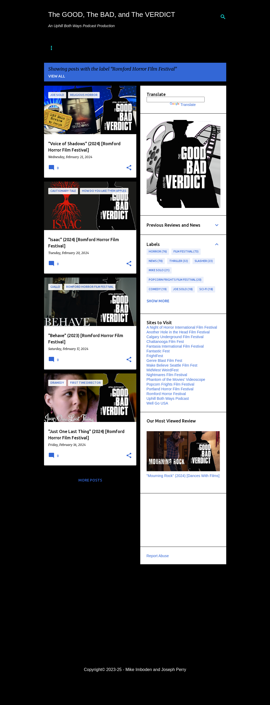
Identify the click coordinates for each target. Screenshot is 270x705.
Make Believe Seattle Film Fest (172, 365)
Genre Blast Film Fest (164, 360)
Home (54, 48)
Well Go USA (157, 403)
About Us (81, 48)
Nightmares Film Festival (167, 375)
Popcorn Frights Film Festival (175, 280)
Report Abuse (158, 556)
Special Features (166, 48)
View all (56, 76)
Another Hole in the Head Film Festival (178, 332)
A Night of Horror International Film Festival (182, 327)
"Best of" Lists (119, 48)
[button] (129, 167)
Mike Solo (159, 270)
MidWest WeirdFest (163, 370)
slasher (204, 261)
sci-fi (206, 289)
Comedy (158, 289)
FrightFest (155, 356)
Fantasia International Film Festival (175, 346)
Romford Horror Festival (166, 394)
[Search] (223, 17)
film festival (186, 252)
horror (158, 252)
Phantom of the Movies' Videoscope (176, 379)
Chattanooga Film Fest (165, 341)
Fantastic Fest (158, 351)
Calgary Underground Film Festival (175, 337)
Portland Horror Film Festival (170, 389)
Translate (183, 105)
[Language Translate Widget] (176, 99)
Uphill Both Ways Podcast (168, 398)
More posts (90, 480)
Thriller (178, 261)
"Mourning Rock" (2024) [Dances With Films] (183, 476)
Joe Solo (183, 289)
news (156, 261)
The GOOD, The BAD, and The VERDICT (111, 14)
